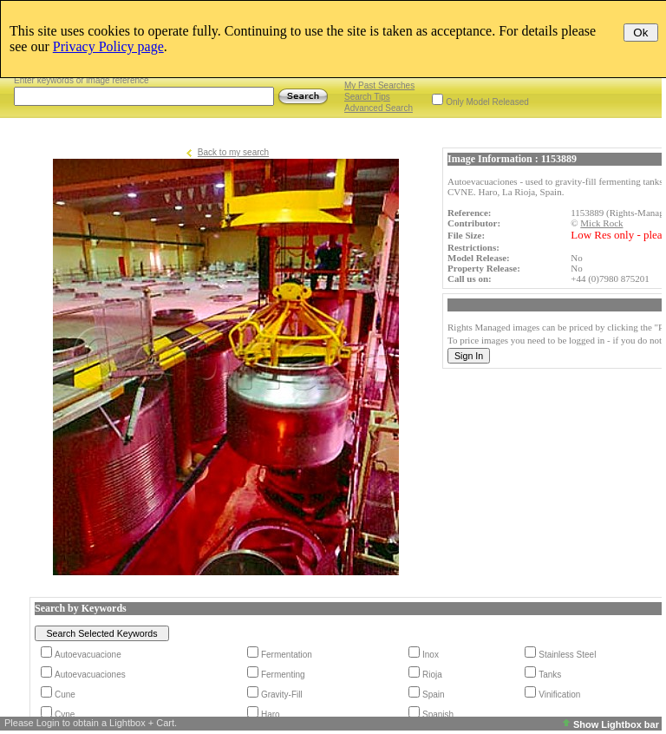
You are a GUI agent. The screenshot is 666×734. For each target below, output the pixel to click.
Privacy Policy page (108, 46)
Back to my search (233, 152)
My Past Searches (379, 85)
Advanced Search (378, 108)
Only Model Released (487, 102)
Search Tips (367, 97)
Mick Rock (601, 223)
